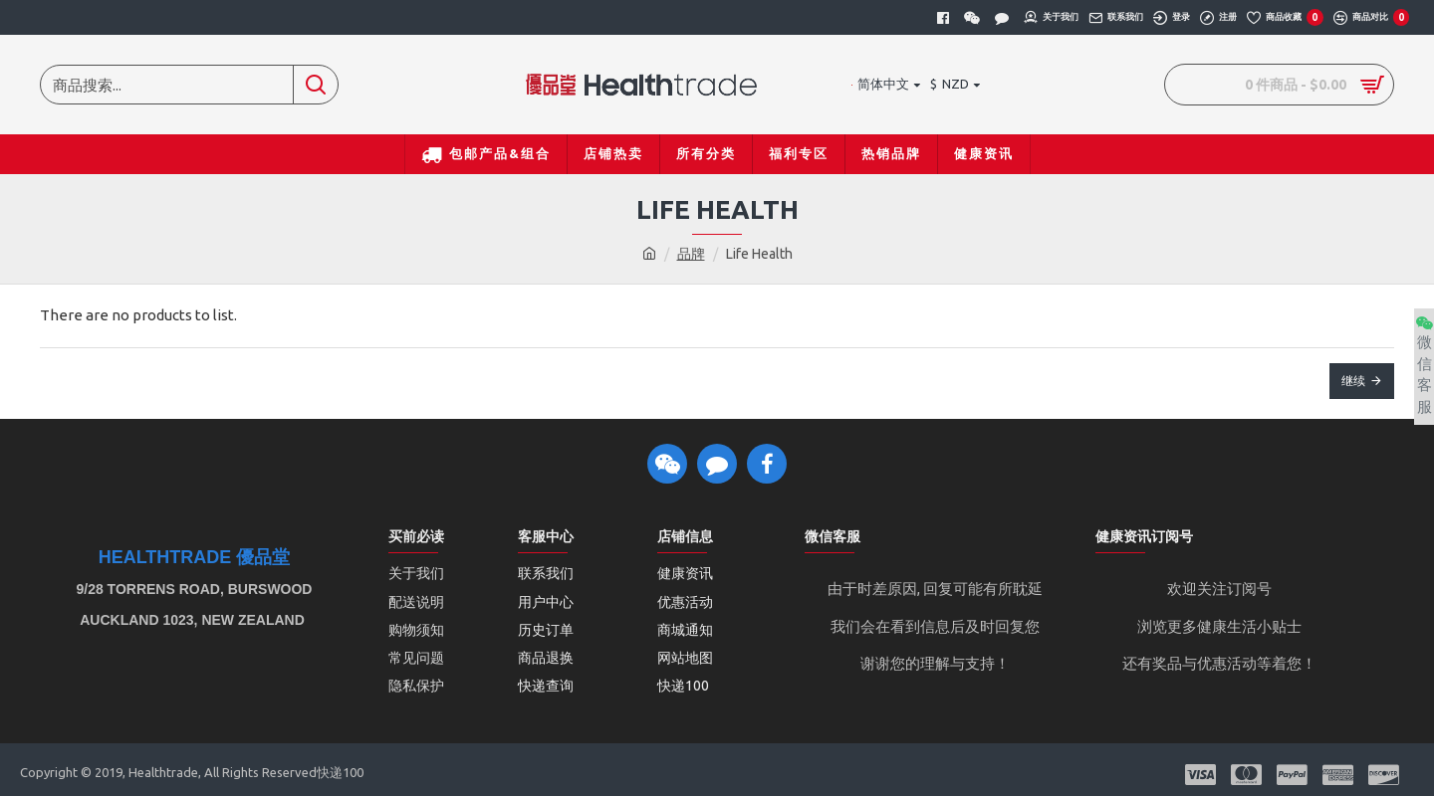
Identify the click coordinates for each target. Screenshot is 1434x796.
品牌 (691, 254)
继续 (1353, 380)
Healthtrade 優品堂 (195, 557)
